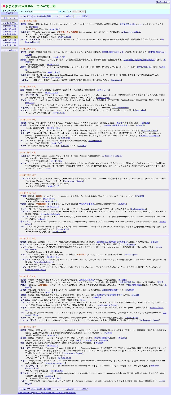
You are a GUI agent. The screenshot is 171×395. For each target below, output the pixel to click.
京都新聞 (154, 242)
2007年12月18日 (59, 232)
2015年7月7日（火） (28, 119)
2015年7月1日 (64, 138)
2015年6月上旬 (9, 45)
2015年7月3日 (56, 161)
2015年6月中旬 (9, 43)
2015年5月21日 (51, 201)
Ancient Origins (103, 98)
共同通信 (34, 27)
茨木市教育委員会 (127, 282)
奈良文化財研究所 (110, 290)
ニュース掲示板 (81, 16)
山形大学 (65, 146)
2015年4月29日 (49, 199)
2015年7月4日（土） (28, 193)
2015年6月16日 (53, 335)
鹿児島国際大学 (144, 67)
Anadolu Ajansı (131, 254)
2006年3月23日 (59, 113)
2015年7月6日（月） (28, 152)
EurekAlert (49, 376)
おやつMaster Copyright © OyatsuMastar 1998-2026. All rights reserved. (47, 393)
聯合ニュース (103, 90)
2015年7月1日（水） (28, 327)
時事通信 (97, 297)
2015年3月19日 (64, 37)
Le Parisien (42, 219)
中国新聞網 (98, 343)
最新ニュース (53, 16)
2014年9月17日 (59, 57)
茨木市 (161, 282)
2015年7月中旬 (39, 16)
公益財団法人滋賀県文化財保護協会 (139, 60)
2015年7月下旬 (9, 31)
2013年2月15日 (53, 65)
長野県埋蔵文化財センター (113, 52)
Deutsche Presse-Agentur (36, 270)
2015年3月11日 (53, 206)
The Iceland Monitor (120, 108)
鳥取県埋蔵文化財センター (131, 24)
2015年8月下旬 (9, 23)
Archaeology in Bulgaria (131, 32)
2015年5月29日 (53, 186)
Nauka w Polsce (95, 141)
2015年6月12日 (53, 257)
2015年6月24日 (64, 358)
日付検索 (9, 13)
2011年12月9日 (55, 378)
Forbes (48, 168)
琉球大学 (101, 295)
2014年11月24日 (51, 92)
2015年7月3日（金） (28, 238)
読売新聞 (140, 196)
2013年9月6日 (54, 29)
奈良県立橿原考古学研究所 (115, 125)
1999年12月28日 (53, 72)
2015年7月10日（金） (29, 21)
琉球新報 (122, 204)
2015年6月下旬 (26, 16)
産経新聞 (130, 290)
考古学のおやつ (163, 2)
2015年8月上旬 (9, 29)
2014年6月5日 (52, 345)
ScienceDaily (116, 80)
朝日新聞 (135, 295)
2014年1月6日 (56, 143)
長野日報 (145, 123)
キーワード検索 (9, 11)
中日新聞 (108, 333)
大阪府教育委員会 (134, 285)
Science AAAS (63, 229)
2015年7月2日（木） (28, 276)
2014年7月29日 (51, 292)
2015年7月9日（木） (28, 49)
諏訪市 (120, 123)
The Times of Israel (149, 131)
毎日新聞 (122, 280)
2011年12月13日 (53, 128)
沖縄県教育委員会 (86, 204)
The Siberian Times (138, 209)
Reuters (83, 300)
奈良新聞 (140, 125)
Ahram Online (139, 110)
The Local (30, 103)
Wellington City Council (149, 320)
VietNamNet (130, 244)
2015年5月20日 (57, 371)
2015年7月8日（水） (28, 87)
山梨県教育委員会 (86, 280)
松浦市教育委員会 (115, 295)
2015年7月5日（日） (28, 175)
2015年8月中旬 (9, 26)
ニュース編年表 (66, 16)
